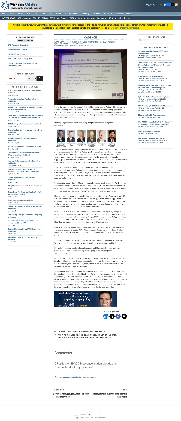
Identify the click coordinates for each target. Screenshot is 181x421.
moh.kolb (148, 117)
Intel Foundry (62, 18)
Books (97, 14)
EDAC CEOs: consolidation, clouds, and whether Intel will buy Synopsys (84, 42)
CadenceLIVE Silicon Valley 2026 (20, 59)
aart (60, 335)
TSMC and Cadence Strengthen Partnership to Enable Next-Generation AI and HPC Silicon (25, 117)
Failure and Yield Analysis (17, 50)
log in (73, 377)
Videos (129, 14)
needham (62, 337)
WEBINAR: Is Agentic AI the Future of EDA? (24, 147)
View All (30, 40)
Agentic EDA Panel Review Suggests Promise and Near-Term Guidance (25, 108)
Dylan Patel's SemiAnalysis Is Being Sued (153, 97)
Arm (80, 18)
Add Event (21, 40)
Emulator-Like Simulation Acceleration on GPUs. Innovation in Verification (23, 154)
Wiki (12, 14)
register (66, 377)
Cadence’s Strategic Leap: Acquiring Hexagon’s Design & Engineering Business (23, 170)
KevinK (147, 133)
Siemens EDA (81, 45)
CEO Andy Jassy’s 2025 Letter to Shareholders (155, 106)
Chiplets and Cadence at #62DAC (20, 200)
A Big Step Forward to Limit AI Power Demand (25, 186)
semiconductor (84, 337)
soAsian (147, 110)
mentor (112, 335)
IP (37, 14)
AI (84, 18)
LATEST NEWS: (9, 18)
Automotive (102, 18)
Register (150, 4)
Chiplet (45, 18)
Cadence (65, 45)
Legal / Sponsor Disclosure (84, 418)
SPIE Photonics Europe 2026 (18, 45)
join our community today (126, 28)
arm (66, 335)
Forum (20, 14)
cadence (73, 335)
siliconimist (151, 99)
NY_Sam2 (150, 56)
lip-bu (104, 335)
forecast (95, 335)
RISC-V (73, 18)
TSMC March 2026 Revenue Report (151, 76)
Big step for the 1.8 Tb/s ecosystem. (151, 115)
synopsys (98, 337)
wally (108, 337)
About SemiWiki (100, 418)
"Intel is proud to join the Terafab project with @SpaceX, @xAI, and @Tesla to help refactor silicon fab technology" (155, 65)
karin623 (148, 92)
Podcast (119, 14)
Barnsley (150, 108)
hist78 (149, 69)
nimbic (71, 337)
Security (87, 14)
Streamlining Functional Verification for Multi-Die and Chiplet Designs (25, 193)
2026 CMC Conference (16, 54)
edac (86, 335)
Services (47, 14)
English (143, 40)
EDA (29, 14)
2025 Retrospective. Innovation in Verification (25, 124)
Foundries (60, 14)
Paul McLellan (61, 44)
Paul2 (149, 90)
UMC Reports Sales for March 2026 (151, 138)
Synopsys (90, 45)
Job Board (107, 14)
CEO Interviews (24, 18)
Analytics (74, 14)
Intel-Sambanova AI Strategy (149, 131)
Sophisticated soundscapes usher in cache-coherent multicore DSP (24, 222)
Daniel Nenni (149, 80)
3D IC (111, 18)
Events (127, 18)
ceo (81, 335)
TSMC (52, 18)
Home (4, 14)
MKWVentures (152, 78)
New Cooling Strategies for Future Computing (25, 215)
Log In (158, 4)
